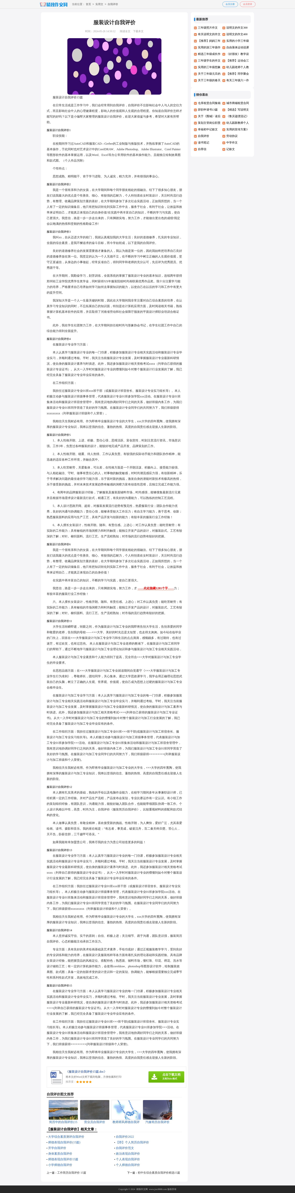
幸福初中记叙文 (208, 129)
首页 (88, 4)
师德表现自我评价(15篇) (64, 1142)
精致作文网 (142, 1189)
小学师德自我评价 (60, 1164)
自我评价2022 (125, 1136)
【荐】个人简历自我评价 (132, 1142)
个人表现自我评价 (128, 1159)
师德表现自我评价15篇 (63, 1159)
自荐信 (202, 149)
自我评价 (113, 4)
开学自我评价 (57, 1148)
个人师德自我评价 (128, 1164)
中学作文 (232, 142)
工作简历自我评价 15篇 (71, 1172)
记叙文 (230, 149)
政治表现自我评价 (128, 1153)
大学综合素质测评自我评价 (66, 1136)
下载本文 (138, 31)
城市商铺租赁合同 (237, 103)
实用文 (99, 4)
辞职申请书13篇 (208, 109)
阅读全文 (125, 31)
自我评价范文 (125, 1148)
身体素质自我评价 (60, 1153)
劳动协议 (232, 135)
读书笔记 (203, 142)
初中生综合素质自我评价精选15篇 (159, 1172)
